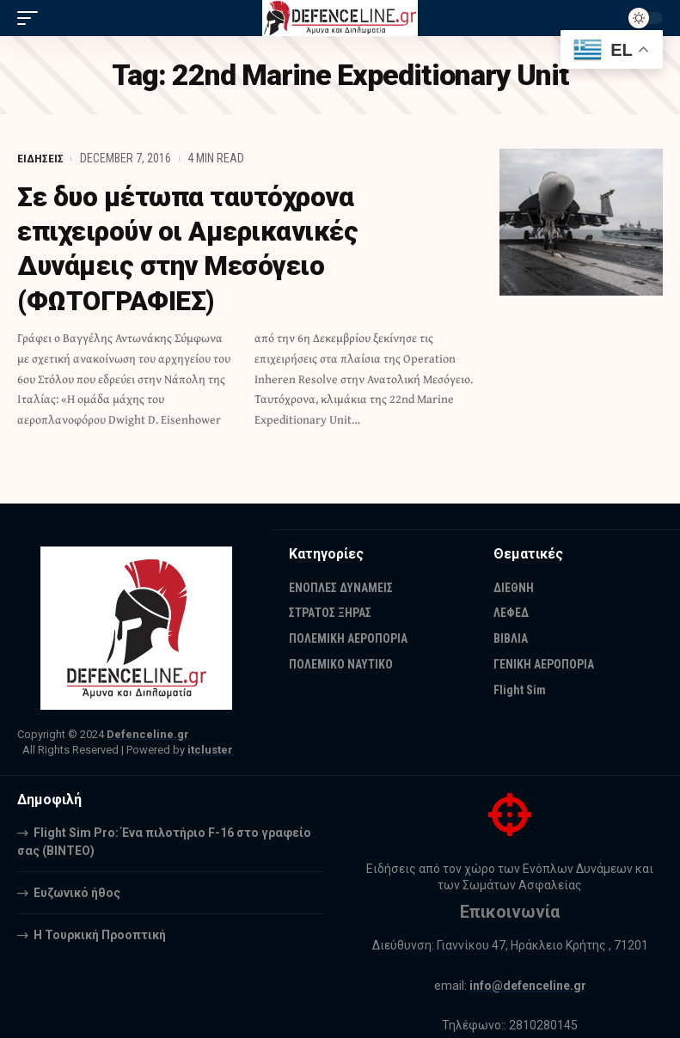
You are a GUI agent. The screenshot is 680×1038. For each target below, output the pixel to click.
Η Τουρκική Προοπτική (100, 935)
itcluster (210, 749)
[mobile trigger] (31, 18)
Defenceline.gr (148, 734)
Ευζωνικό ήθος (77, 893)
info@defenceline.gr (527, 985)
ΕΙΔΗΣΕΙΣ (40, 158)
